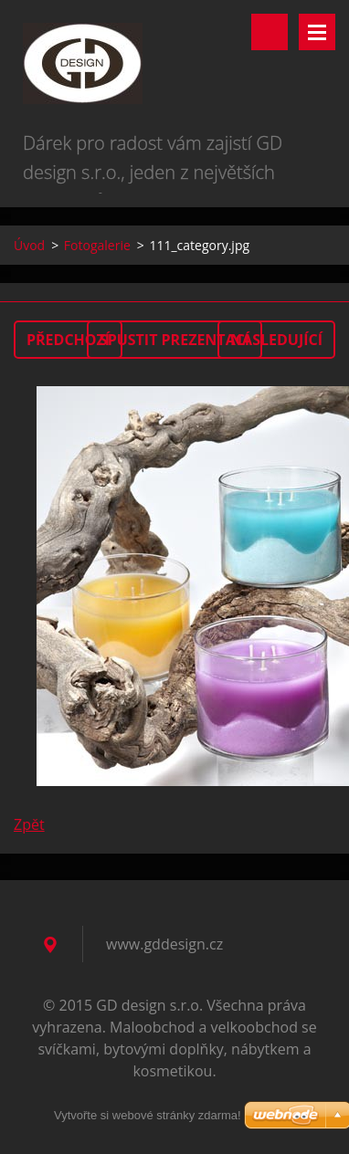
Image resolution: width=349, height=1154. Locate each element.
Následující (276, 340)
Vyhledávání (269, 32)
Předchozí (68, 340)
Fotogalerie (97, 245)
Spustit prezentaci (174, 340)
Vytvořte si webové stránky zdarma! (147, 1115)
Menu (317, 32)
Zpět (29, 824)
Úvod (29, 245)
